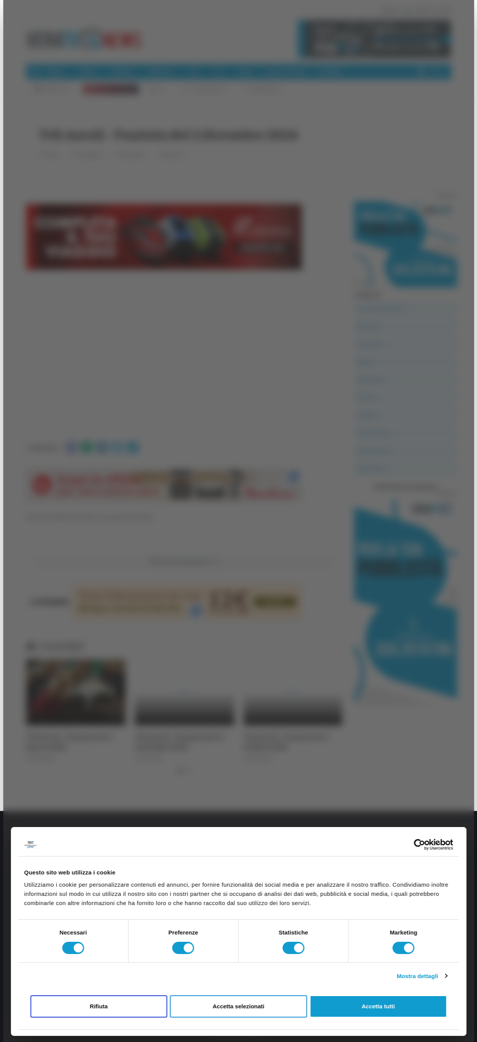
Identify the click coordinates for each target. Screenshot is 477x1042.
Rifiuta (99, 1006)
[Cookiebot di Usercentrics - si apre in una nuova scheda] (419, 844)
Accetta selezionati (238, 1006)
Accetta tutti (378, 1006)
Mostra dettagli (417, 976)
